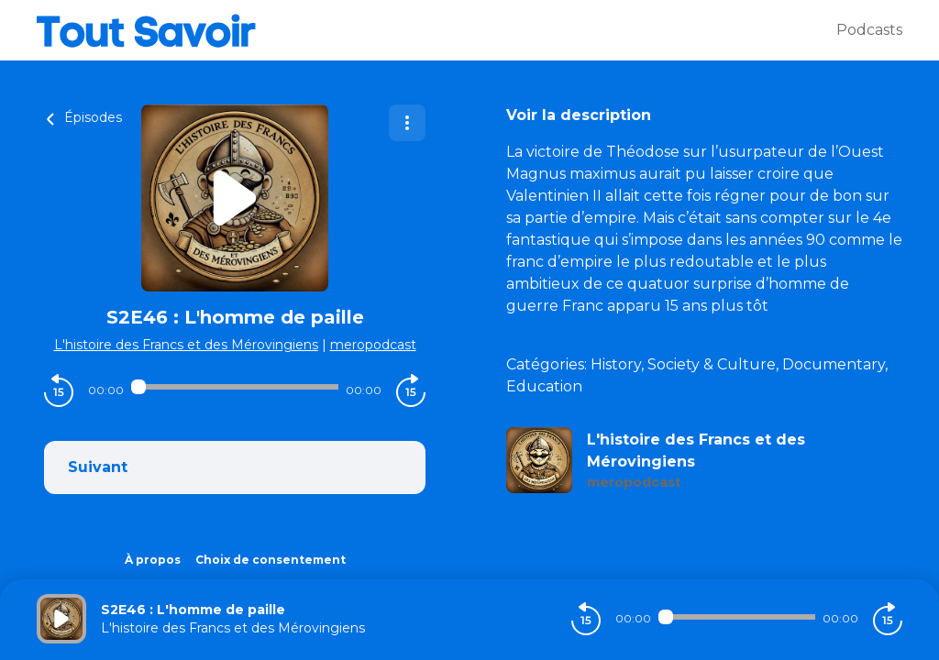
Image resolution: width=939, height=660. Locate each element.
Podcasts (869, 29)
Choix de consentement (270, 559)
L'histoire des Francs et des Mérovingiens (186, 344)
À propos (153, 559)
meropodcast (373, 344)
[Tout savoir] (436, 30)
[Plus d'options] (407, 122)
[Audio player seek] (234, 386)
